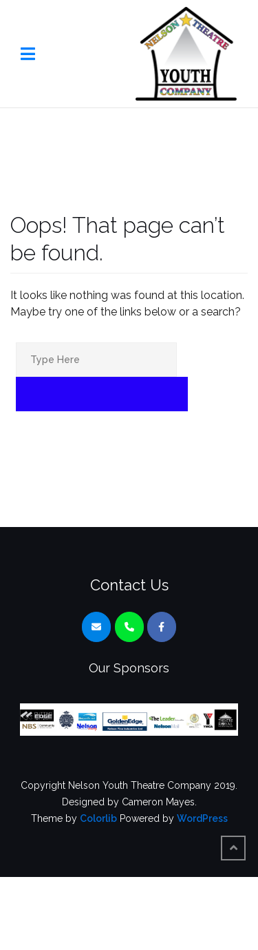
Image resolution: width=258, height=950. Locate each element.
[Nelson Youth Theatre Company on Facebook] (161, 627)
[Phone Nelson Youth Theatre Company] (129, 627)
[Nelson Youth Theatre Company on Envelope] (96, 627)
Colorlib (98, 818)
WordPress (202, 818)
